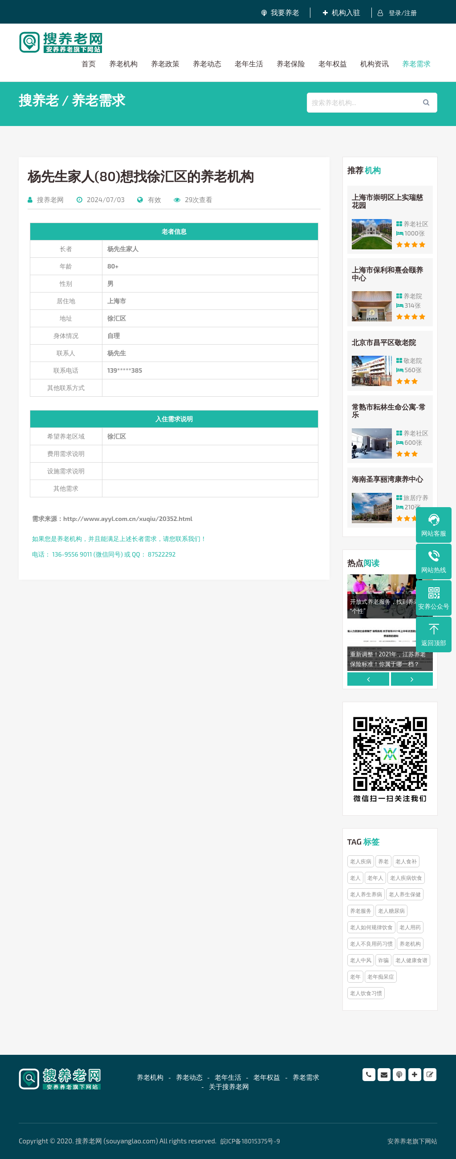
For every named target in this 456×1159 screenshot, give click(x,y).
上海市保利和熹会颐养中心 (387, 273)
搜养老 (39, 100)
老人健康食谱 (411, 960)
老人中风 (360, 960)
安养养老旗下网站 (412, 1141)
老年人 (375, 877)
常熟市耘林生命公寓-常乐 (389, 411)
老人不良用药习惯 (371, 943)
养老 (383, 861)
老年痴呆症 (380, 976)
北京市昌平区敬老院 (384, 342)
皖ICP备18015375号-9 (250, 1141)
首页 (88, 63)
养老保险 (291, 63)
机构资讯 (374, 63)
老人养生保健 (405, 894)
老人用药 (410, 927)
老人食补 (406, 861)
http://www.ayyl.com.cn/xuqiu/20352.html (127, 518)
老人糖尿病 (391, 910)
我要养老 (280, 12)
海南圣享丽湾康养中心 (387, 479)
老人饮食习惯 (366, 993)
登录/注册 (397, 13)
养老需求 (416, 63)
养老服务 (360, 910)
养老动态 (207, 63)
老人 (355, 877)
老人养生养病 (366, 894)
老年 (355, 976)
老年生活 (249, 63)
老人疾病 (360, 861)
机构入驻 (342, 12)
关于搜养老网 (229, 1086)
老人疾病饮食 (406, 877)
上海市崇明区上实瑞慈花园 (387, 201)
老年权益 (332, 63)
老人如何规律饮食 (371, 927)
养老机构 (123, 63)
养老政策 (165, 63)
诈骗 (383, 960)
